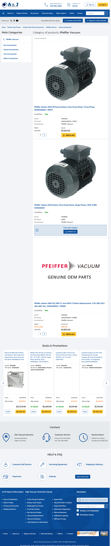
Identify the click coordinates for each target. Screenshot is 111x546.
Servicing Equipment (58, 464)
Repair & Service (22, 13)
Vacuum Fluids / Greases (63, 502)
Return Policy (8, 502)
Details (8, 412)
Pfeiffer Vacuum (51, 27)
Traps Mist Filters (60, 506)
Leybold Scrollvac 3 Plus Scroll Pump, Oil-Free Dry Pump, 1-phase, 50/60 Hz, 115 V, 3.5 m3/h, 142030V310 (66, 356)
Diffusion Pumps (60, 519)
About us (10, 13)
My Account (35, 13)
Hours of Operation (10, 499)
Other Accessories (11, 58)
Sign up (91, 5)
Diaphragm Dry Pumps (35, 506)
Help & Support (61, 13)
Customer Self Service (21, 464)
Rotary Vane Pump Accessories (33, 27)
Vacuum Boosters (60, 512)
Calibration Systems (61, 515)
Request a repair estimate (97, 20)
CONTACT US (71, 232)
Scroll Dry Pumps (33, 509)
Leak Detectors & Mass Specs (37, 522)
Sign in (104, 5)
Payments (16, 476)
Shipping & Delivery (94, 464)
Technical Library (47, 13)
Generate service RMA (74, 20)
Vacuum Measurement (35, 515)
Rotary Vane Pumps (14, 27)
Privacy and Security (11, 506)
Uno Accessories (10, 54)
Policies (52, 476)
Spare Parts (58, 499)
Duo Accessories (10, 45)
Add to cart (70, 135)
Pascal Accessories (65, 27)
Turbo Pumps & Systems (35, 499)
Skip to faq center (83, 477)
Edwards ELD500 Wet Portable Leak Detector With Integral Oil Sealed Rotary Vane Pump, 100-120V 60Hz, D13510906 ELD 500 (14, 356)
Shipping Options (10, 509)
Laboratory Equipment (62, 509)
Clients (71, 13)
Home (4, 27)
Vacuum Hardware (33, 519)
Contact (79, 13)
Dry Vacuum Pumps (34, 512)
